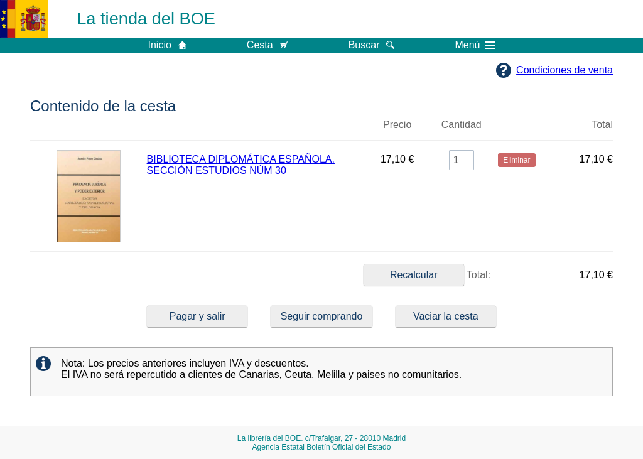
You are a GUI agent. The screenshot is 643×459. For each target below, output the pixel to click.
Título (254, 130)
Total (602, 124)
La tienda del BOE (146, 18)
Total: (427, 275)
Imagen (88, 130)
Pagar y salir (197, 316)
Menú (475, 45)
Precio (397, 124)
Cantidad (461, 124)
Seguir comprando (322, 316)
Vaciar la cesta (445, 316)
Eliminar (516, 130)
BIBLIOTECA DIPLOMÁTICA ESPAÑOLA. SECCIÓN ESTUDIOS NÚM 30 (241, 165)
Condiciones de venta (564, 70)
